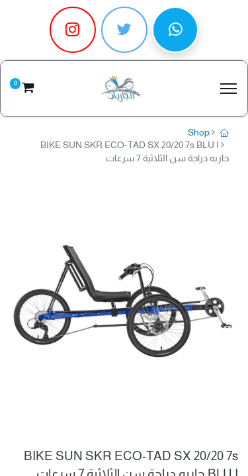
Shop (199, 132)
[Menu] (228, 88)
